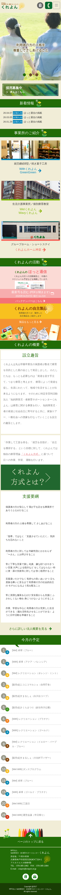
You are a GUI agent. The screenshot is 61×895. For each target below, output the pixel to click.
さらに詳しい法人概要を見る (28, 628)
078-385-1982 (22, 866)
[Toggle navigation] (56, 5)
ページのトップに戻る (31, 841)
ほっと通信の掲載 (33, 113)
